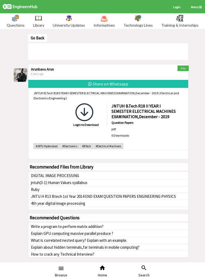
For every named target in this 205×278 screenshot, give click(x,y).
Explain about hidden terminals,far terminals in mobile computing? (85, 247)
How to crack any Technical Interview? (62, 254)
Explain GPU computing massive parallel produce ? (72, 233)
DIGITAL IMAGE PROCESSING (55, 175)
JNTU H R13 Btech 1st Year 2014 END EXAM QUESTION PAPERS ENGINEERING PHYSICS (103, 196)
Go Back (37, 37)
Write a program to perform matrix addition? (67, 226)
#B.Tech (86, 146)
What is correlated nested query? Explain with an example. (79, 240)
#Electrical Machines (108, 146)
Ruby (35, 189)
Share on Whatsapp (108, 84)
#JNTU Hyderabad (47, 146)
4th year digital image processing (58, 203)
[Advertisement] (108, 51)
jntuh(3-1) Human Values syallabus (59, 182)
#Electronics (69, 146)
